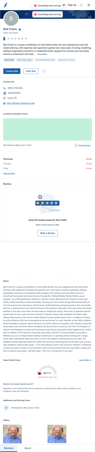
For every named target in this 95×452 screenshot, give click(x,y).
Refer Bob (31, 71)
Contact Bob (12, 71)
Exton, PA (12, 98)
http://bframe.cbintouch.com (21, 103)
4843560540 (14, 93)
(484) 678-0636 (15, 88)
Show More (42, 54)
